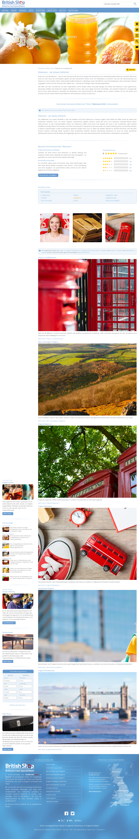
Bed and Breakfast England (55, 775)
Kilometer (22, 695)
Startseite (41, 68)
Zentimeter (23, 683)
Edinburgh (120, 777)
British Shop (50, 68)
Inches (6, 678)
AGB (71, 829)
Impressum (100, 829)
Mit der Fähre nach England (55, 771)
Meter (21, 689)
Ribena (76, 195)
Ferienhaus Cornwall (53, 791)
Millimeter (22, 678)
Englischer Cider (111, 195)
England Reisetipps (45, 506)
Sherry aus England (112, 201)
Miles (5, 695)
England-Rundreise (84, 252)
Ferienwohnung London (54, 768)
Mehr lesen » (7, 514)
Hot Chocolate (7, 523)
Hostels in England (116, 250)
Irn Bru (76, 201)
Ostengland (129, 795)
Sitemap (65, 829)
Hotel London (50, 764)
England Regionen (44, 424)
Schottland (116, 772)
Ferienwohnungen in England (97, 250)
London (127, 800)
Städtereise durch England (55, 778)
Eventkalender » (9, 623)
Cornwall (113, 803)
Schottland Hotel (52, 788)
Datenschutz (91, 829)
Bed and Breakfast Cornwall (55, 785)
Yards (6, 689)
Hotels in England (65, 250)
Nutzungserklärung (80, 829)
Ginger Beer (46, 195)
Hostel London (51, 795)
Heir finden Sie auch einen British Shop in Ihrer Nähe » (58, 110)
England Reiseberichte (46, 670)
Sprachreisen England (46, 588)
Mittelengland (122, 791)
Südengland (124, 805)
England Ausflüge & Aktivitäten (56, 781)
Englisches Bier (111, 198)
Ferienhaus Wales (52, 801)
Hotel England (51, 798)
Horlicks (44, 198)
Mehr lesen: (51, 339)
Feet (5, 683)
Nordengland (120, 783)
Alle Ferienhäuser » (95, 791)
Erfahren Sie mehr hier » (18, 705)
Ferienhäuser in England (79, 250)
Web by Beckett (56, 829)
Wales (115, 795)
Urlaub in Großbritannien (47, 257)
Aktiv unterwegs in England (48, 342)
